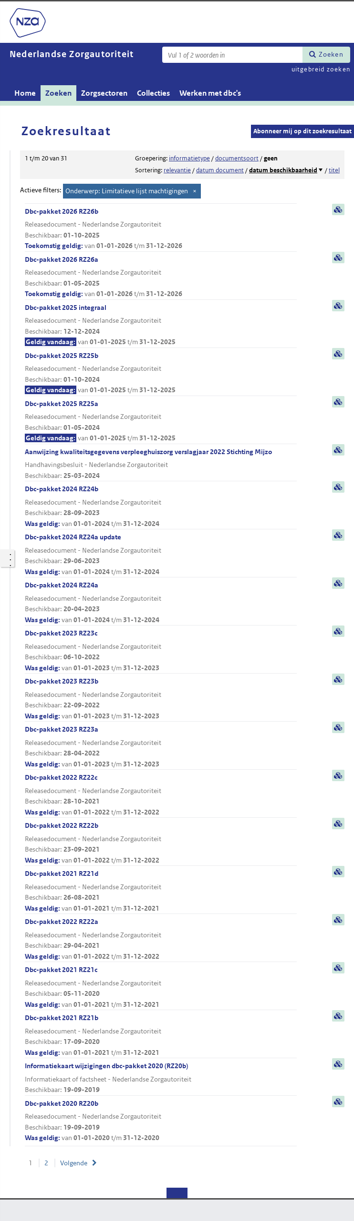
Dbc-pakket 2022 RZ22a (161, 939)
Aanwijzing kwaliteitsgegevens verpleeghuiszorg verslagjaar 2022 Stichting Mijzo (161, 464)
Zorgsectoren (104, 93)
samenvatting (338, 209)
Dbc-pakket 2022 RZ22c (161, 795)
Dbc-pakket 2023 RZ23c (161, 651)
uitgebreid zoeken (321, 69)
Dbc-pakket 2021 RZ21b (161, 1035)
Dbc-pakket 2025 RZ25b (161, 373)
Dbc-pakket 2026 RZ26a (161, 277)
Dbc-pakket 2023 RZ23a (161, 747)
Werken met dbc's (210, 93)
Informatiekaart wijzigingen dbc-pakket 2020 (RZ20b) (161, 1078)
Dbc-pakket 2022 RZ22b (161, 843)
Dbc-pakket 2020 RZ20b (161, 1121)
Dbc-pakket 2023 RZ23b (161, 699)
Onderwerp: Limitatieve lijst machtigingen (126, 191)
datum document (220, 170)
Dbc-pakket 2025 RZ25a (161, 421)
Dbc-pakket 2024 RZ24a (161, 603)
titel (334, 170)
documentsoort (237, 158)
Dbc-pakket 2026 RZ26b (161, 229)
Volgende (73, 1163)
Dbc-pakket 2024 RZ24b (161, 507)
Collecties (153, 93)
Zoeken (331, 54)
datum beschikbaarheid (283, 170)
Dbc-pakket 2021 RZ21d (161, 891)
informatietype (189, 158)
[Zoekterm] (232, 55)
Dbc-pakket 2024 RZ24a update (161, 555)
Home (25, 93)
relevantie (177, 170)
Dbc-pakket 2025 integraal (161, 325)
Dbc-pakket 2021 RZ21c (161, 987)
